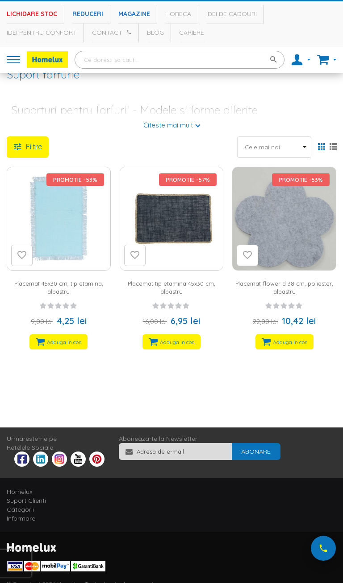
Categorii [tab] (20, 509)
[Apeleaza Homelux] (128, 32)
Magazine (134, 14)
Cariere (191, 33)
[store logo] (47, 59)
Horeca (178, 14)
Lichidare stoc (32, 14)
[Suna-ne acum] (323, 548)
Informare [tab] (21, 518)
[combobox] (179, 60)
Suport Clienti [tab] (26, 501)
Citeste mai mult (168, 125)
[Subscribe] (255, 451)
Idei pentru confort (42, 33)
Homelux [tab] (20, 492)
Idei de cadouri (231, 14)
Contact (107, 33)
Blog (155, 33)
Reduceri (87, 14)
